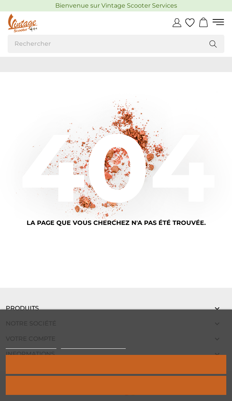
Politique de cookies (31, 345)
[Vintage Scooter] (42, 22)
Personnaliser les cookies (93, 345)
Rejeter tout (116, 385)
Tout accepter (116, 364)
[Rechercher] (116, 44)
